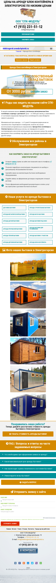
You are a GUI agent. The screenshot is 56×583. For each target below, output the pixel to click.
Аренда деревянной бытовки (12, 242)
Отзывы (24, 529)
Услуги (19, 529)
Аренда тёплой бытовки (11, 235)
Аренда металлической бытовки (14, 214)
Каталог (14, 529)
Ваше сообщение (6, 509)
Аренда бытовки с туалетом (39, 235)
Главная (8, 529)
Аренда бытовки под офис (38, 221)
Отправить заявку (10, 524)
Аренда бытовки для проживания (36, 228)
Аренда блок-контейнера (38, 242)
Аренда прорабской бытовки (12, 229)
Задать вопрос (35, 60)
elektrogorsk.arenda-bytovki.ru (16, 48)
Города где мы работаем (42, 529)
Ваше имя (4, 497)
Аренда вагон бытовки (37, 214)
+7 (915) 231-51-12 (28, 27)
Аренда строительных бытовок (40, 208)
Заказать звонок (21, 60)
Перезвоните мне (28, 34)
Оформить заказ (28, 40)
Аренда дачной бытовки (11, 221)
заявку (14, 162)
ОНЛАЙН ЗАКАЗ (39, 91)
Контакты (31, 529)
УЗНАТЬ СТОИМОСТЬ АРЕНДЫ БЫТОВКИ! (28, 434)
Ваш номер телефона (8, 503)
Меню (51, 48)
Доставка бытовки (9, 208)
